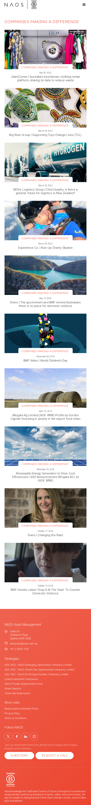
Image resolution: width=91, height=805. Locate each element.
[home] (21, 4)
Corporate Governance (17, 693)
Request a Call (54, 755)
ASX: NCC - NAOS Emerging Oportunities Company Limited (38, 664)
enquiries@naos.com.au (24, 643)
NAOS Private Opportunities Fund (23, 683)
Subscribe (19, 755)
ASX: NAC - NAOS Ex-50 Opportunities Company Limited (36, 674)
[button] (80, 4)
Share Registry (13, 688)
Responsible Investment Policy (21, 708)
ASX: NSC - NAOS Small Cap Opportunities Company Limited (39, 669)
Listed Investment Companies (21, 679)
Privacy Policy (12, 713)
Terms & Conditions (16, 718)
